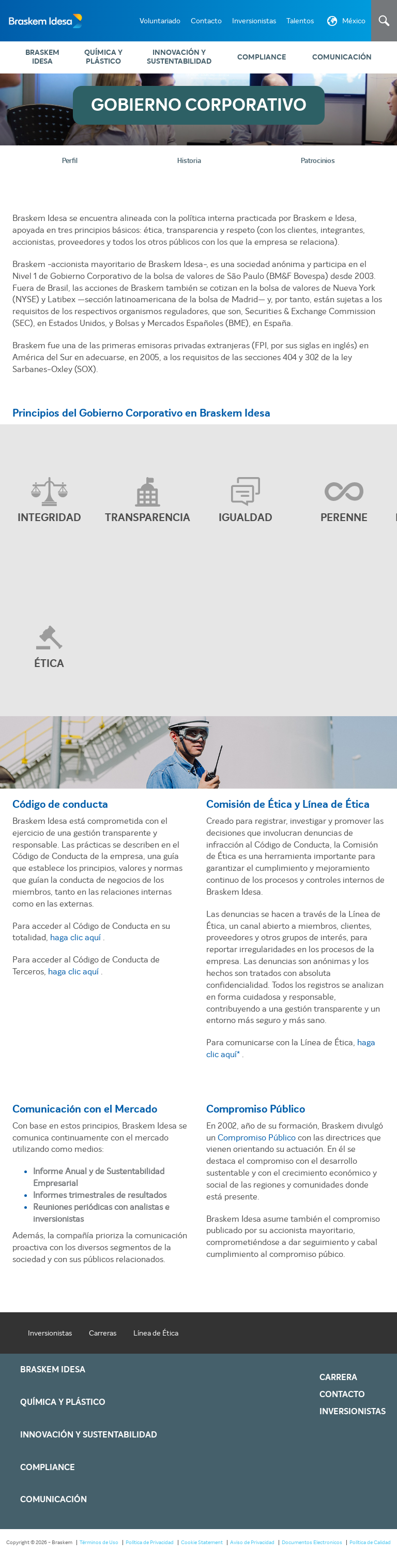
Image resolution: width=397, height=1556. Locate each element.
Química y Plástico (103, 57)
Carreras (102, 1334)
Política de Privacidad (150, 1543)
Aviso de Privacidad (252, 1543)
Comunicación (342, 57)
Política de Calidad (370, 1543)
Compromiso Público (258, 1138)
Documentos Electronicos (312, 1543)
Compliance (261, 57)
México (345, 23)
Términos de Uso (99, 1543)
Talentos (300, 20)
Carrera (338, 1378)
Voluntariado (160, 20)
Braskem (41, 20)
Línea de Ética (155, 1334)
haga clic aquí (76, 938)
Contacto (206, 20)
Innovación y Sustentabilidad (179, 57)
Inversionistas (254, 20)
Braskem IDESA (42, 57)
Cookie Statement (202, 1543)
